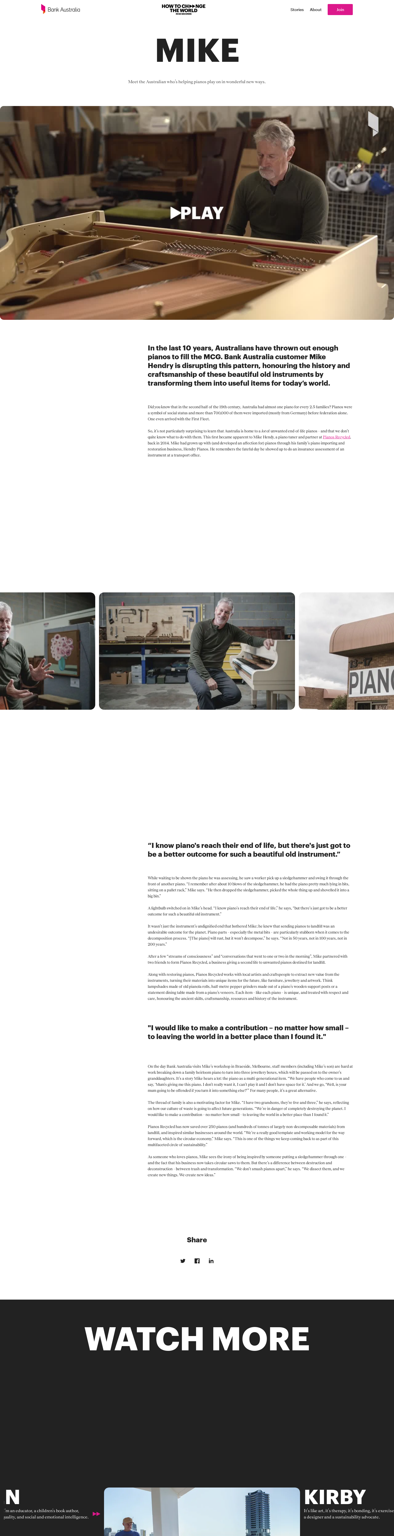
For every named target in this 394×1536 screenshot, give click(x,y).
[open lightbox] (197, 213)
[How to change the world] (184, 9)
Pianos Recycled (336, 437)
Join (340, 9)
